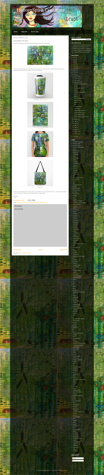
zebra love (75, 450)
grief (74, 293)
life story (75, 326)
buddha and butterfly (77, 200)
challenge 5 (75, 220)
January (76, 133)
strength (75, 420)
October (76, 80)
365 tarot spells (76, 143)
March (76, 129)
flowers (74, 279)
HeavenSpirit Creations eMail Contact (81, 45)
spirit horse (75, 408)
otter (74, 363)
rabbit (74, 381)
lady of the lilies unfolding (79, 318)
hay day (75, 299)
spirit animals (76, 404)
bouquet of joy (76, 193)
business (75, 206)
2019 (74, 68)
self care (75, 393)
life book (75, 324)
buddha (74, 199)
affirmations (75, 150)
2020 (74, 66)
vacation (75, 443)
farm (74, 268)
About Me (24, 31)
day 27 (75, 90)
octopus (75, 361)
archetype (75, 161)
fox (73, 281)
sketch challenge (77, 400)
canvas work (76, 209)
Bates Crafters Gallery (78, 177)
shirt (42, 158)
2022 (74, 62)
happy (74, 295)
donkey (74, 250)
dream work (75, 254)
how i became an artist (78, 308)
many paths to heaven (78, 345)
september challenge (39, 202)
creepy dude (76, 240)
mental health (76, 347)
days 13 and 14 (77, 100)
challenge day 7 (77, 106)
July (75, 121)
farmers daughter (77, 270)
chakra (74, 211)
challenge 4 (75, 218)
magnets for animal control (79, 343)
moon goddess (76, 356)
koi (73, 317)
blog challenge (76, 188)
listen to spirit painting (78, 333)
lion (73, 331)
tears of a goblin (76, 429)
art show (75, 168)
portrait (74, 377)
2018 (74, 70)
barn (74, 175)
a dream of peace (77, 145)
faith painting (76, 266)
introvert (75, 315)
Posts (74, 458)
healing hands (76, 300)
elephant (75, 259)
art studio (75, 170)
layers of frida (76, 320)
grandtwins (75, 290)
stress (74, 422)
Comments (75, 460)
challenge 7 (75, 224)
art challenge (76, 163)
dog (74, 249)
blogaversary (76, 190)
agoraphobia (76, 154)
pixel (74, 375)
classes (74, 231)
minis (74, 350)
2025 (74, 57)
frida (74, 283)
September (77, 82)
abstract (19, 202)
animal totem (76, 158)
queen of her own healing (79, 379)
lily (73, 329)
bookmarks (75, 192)
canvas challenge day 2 (79, 114)
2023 (74, 59)
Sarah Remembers (77, 392)
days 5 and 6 (77, 108)
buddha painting (76, 204)
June (75, 123)
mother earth (76, 358)
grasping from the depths (78, 292)
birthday (75, 186)
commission (75, 236)
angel (74, 156)
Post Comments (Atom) (25, 253)
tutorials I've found (77, 438)
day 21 (75, 94)
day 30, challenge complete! (80, 84)
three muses (76, 434)
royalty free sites (77, 390)
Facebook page (76, 265)
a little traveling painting (78, 147)
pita (74, 372)
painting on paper (77, 367)
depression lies (76, 247)
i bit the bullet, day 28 (79, 88)
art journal (75, 166)
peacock (75, 368)
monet (74, 352)
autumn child (76, 174)
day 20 (75, 96)
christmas (75, 227)
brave (74, 197)
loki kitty (75, 334)
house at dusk (76, 306)
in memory (75, 309)
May (75, 125)
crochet (74, 242)
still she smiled (76, 417)
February (76, 131)
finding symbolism (77, 275)
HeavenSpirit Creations (39, 10)
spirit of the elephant (77, 411)
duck (74, 258)
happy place (75, 297)
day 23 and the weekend (80, 92)
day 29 (75, 86)
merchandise (30, 202)
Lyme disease (76, 342)
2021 (74, 64)
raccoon (75, 383)
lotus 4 (74, 336)
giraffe (74, 286)
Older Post (63, 250)
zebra (74, 449)
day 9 (75, 104)
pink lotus (75, 370)
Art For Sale (34, 31)
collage (74, 234)
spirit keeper (76, 409)
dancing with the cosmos (78, 243)
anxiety (74, 159)
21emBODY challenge (78, 142)
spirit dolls (75, 406)
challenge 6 (75, 222)
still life (74, 415)
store (45, 202)
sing (74, 397)
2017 (74, 72)
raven (74, 384)
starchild (75, 413)
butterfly (75, 208)
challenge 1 (24, 202)
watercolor (75, 445)
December (77, 76)
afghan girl (75, 152)
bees (74, 183)
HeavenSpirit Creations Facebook (81, 46)
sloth (74, 402)
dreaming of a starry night (79, 256)
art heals (75, 165)
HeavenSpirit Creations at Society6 (81, 52)
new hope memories (77, 359)
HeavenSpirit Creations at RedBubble (81, 50)
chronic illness (76, 229)
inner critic (75, 311)
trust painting (76, 436)
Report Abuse (76, 454)
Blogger (66, 470)
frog (74, 284)
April (75, 127)
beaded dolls (76, 179)
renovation (75, 386)
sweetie (74, 424)
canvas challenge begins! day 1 (81, 116)
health (74, 302)
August (76, 119)
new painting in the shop (79, 110)
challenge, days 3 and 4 (79, 112)
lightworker (75, 327)
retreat (74, 388)
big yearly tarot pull (77, 184)
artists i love (75, 172)
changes (75, 225)
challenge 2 (75, 215)
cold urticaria (76, 233)
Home (15, 31)
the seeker (75, 433)
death (74, 245)
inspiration (75, 313)
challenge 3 (75, 217)
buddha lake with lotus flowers (80, 202)
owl (73, 365)
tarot (74, 427)
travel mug (44, 99)
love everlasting (76, 338)
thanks (74, 431)
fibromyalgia (75, 274)
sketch (74, 399)
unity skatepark (76, 442)
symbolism (75, 425)
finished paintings (77, 277)
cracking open (76, 238)
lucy (74, 340)
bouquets (75, 195)
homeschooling (76, 304)
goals (74, 288)
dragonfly (75, 252)
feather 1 (75, 272)
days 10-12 (76, 102)
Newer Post (17, 250)
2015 (74, 136)
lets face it (75, 322)
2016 (74, 74)
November (77, 78)
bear (74, 181)
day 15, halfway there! (79, 98)
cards (41, 129)
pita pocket (75, 374)
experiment (75, 261)
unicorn (74, 440)
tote (42, 187)
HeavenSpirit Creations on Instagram (81, 48)
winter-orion (75, 447)
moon (74, 354)
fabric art (75, 263)
